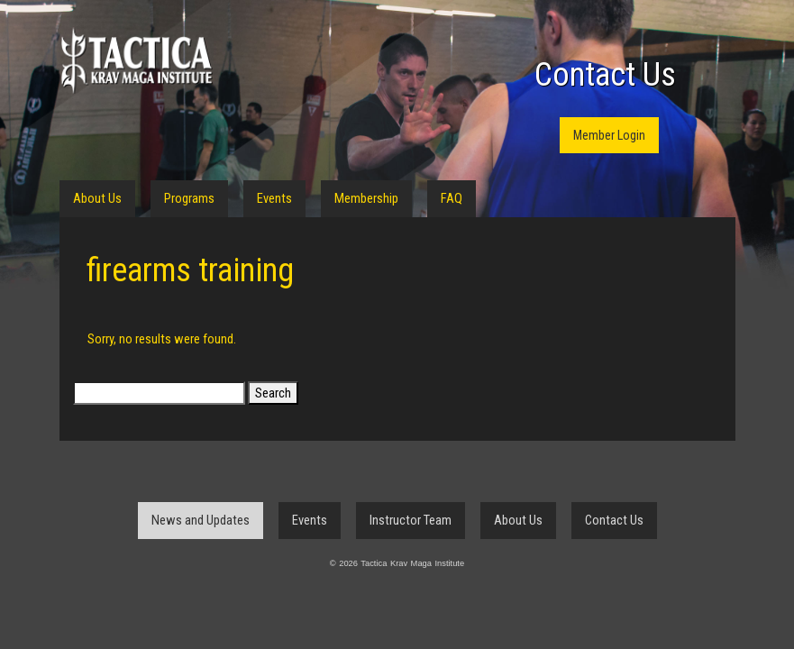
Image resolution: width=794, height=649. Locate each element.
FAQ (451, 198)
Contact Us (605, 75)
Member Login (609, 135)
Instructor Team (411, 520)
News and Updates (200, 520)
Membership (366, 198)
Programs (189, 198)
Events (274, 198)
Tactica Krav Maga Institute (136, 61)
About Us (97, 198)
